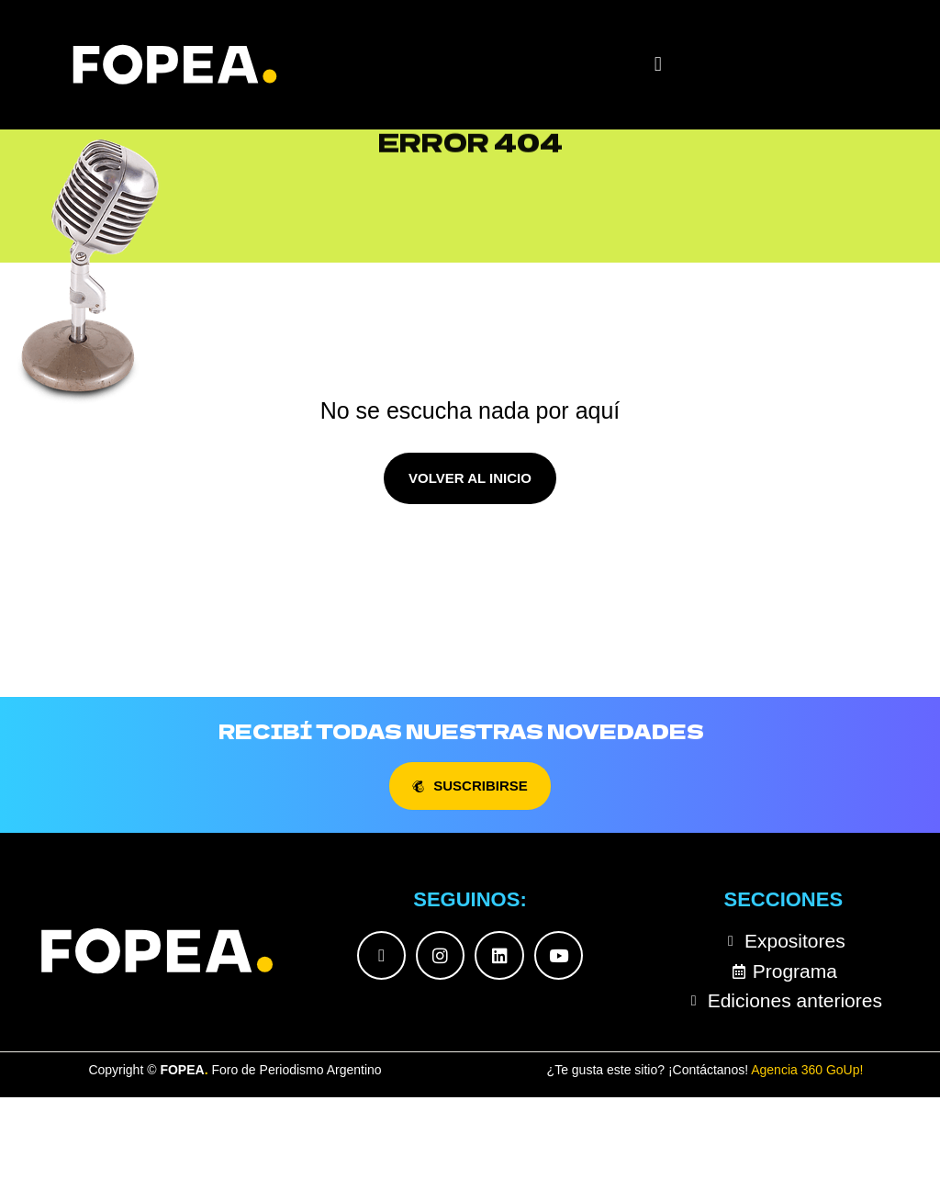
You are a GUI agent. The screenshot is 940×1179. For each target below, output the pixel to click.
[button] (657, 65)
